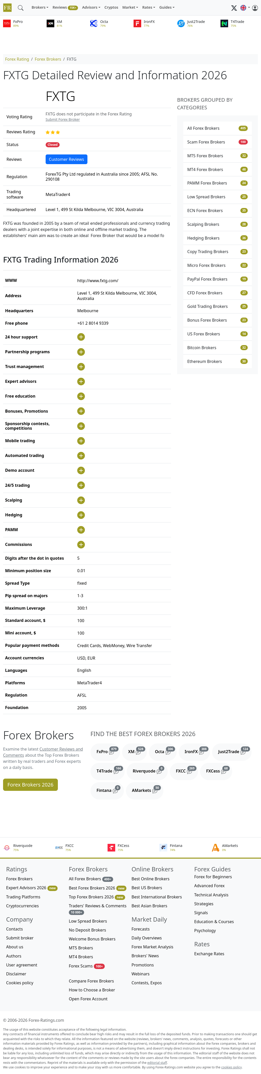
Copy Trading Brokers (217, 251)
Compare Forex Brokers (91, 981)
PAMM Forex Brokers (217, 183)
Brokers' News (145, 956)
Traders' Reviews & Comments (97, 909)
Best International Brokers (157, 897)
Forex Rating (17, 59)
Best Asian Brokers (149, 906)
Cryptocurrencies (22, 906)
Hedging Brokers (217, 238)
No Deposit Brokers (87, 930)
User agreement (21, 965)
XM (137, 750)
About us (14, 947)
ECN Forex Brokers (217, 210)
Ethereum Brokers (217, 361)
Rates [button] (147, 7)
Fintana (110, 789)
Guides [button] (165, 7)
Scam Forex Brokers (217, 142)
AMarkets (147, 789)
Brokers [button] (39, 7)
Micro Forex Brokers (217, 265)
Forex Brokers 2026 (30, 784)
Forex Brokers (48, 59)
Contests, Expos (147, 983)
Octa (166, 750)
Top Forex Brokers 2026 (97, 897)
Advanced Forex (209, 885)
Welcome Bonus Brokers (92, 939)
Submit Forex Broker (63, 119)
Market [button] (128, 7)
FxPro (108, 750)
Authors (13, 956)
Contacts (14, 929)
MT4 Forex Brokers (217, 169)
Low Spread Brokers (217, 197)
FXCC (187, 770)
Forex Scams (87, 966)
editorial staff (157, 1062)
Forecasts (141, 929)
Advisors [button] (89, 7)
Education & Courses (214, 921)
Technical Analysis (211, 895)
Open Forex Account (88, 999)
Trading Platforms (23, 897)
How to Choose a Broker (92, 990)
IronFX (197, 750)
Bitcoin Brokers (217, 347)
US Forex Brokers (217, 334)
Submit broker (20, 938)
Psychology (205, 930)
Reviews (65, 7)
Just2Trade (235, 750)
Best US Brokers (147, 887)
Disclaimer (16, 974)
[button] (245, 8)
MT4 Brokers (81, 957)
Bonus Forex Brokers (217, 320)
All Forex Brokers (217, 128)
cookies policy (231, 1067)
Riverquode (150, 770)
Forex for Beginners (213, 877)
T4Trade (111, 770)
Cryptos (111, 7)
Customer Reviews (66, 159)
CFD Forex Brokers (217, 293)
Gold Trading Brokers (217, 306)
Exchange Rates (209, 954)
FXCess (219, 770)
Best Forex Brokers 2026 (97, 888)
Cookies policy (19, 983)
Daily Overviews (147, 938)
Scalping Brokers (217, 224)
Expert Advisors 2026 (32, 888)
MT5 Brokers (81, 948)
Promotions (143, 965)
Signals (201, 912)
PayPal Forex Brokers (217, 279)
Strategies (203, 904)
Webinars (141, 974)
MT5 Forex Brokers (217, 156)
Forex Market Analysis (152, 947)
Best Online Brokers (150, 879)
